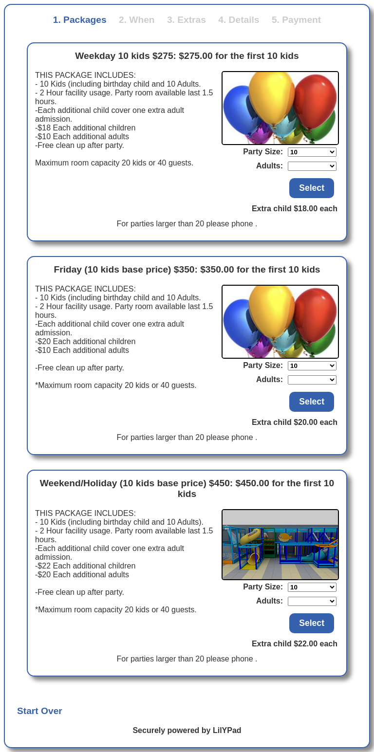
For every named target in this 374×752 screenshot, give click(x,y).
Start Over (39, 711)
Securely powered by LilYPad (186, 730)
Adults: (269, 166)
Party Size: (263, 151)
